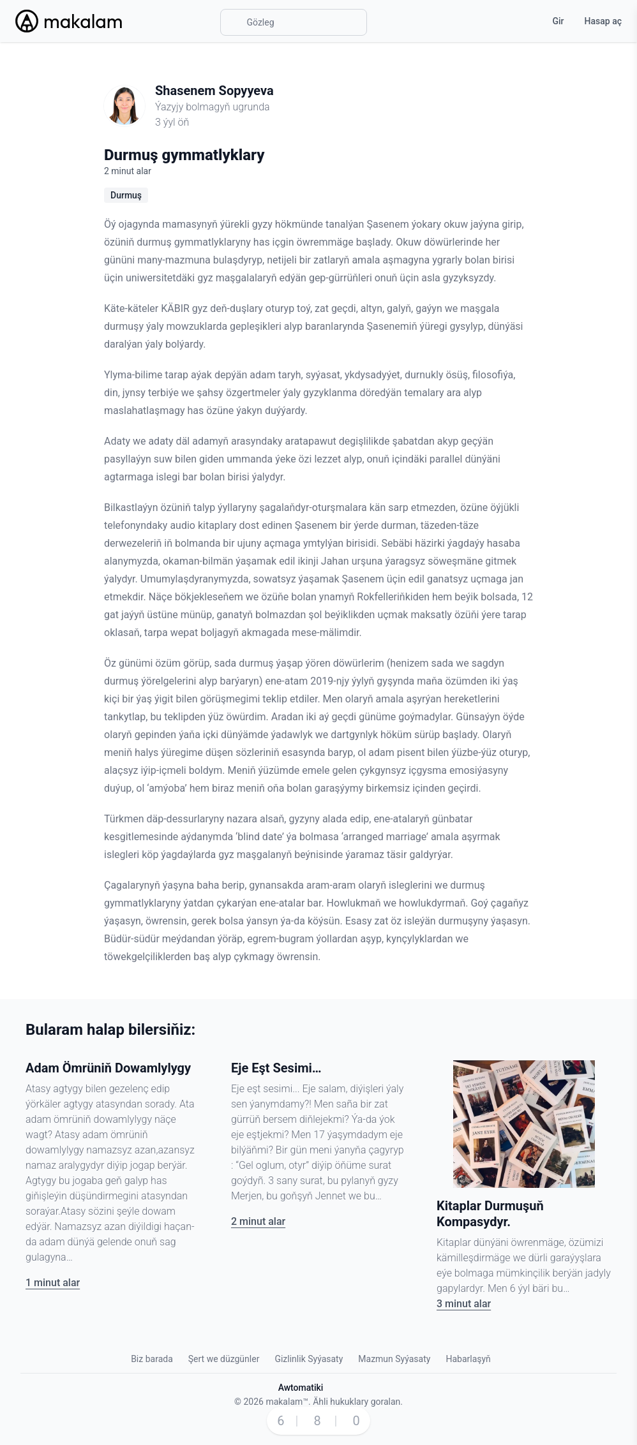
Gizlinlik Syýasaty (308, 1359)
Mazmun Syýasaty (394, 1359)
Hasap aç (603, 21)
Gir (558, 21)
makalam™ (287, 1402)
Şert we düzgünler (224, 1359)
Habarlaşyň (468, 1359)
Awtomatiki (301, 1387)
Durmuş (126, 195)
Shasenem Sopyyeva (214, 90)
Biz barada (152, 1359)
